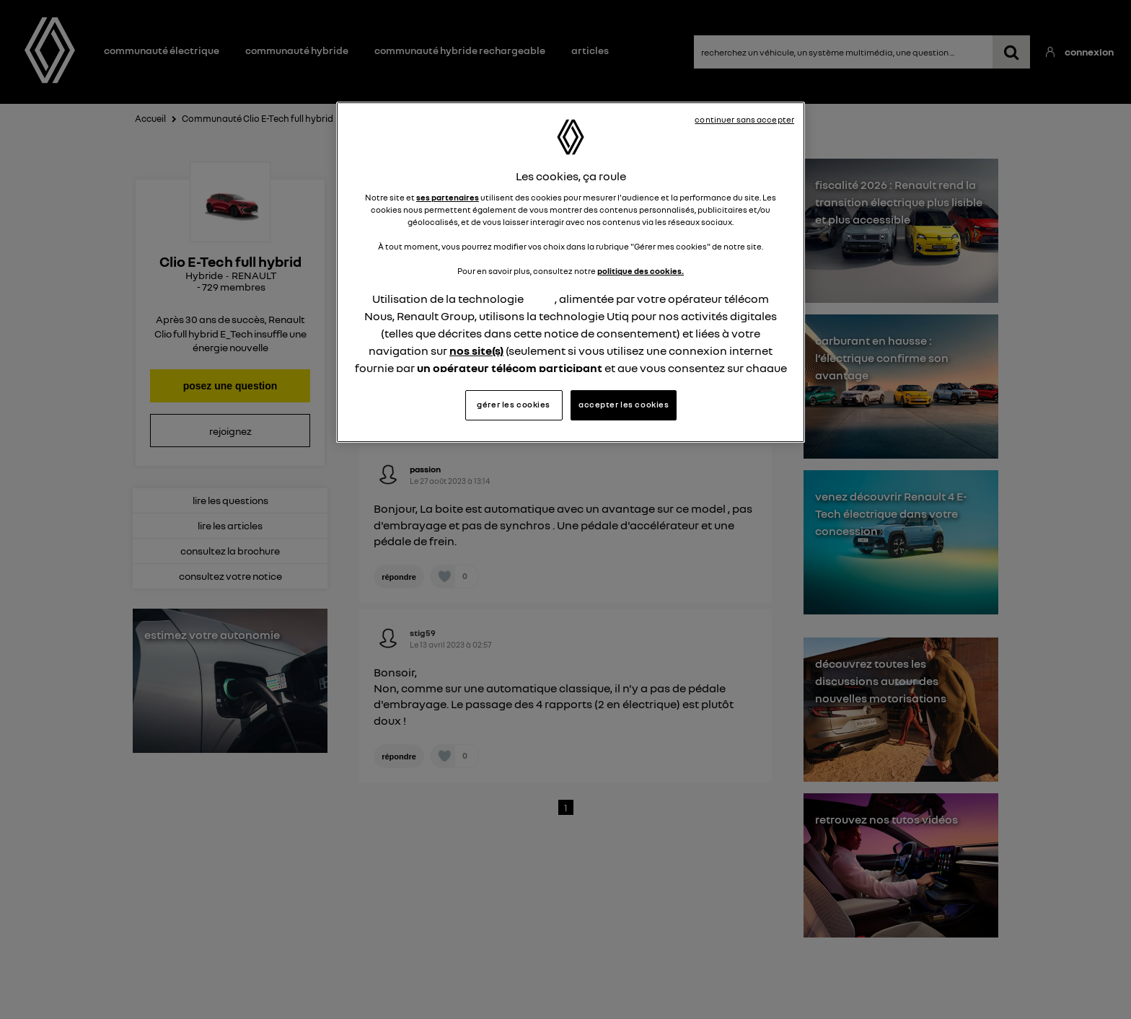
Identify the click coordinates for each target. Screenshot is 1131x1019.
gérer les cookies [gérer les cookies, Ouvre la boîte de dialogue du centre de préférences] (513, 405)
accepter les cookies (623, 405)
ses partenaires (447, 198)
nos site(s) (476, 350)
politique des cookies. (640, 271)
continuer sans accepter (744, 120)
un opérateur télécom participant (509, 368)
